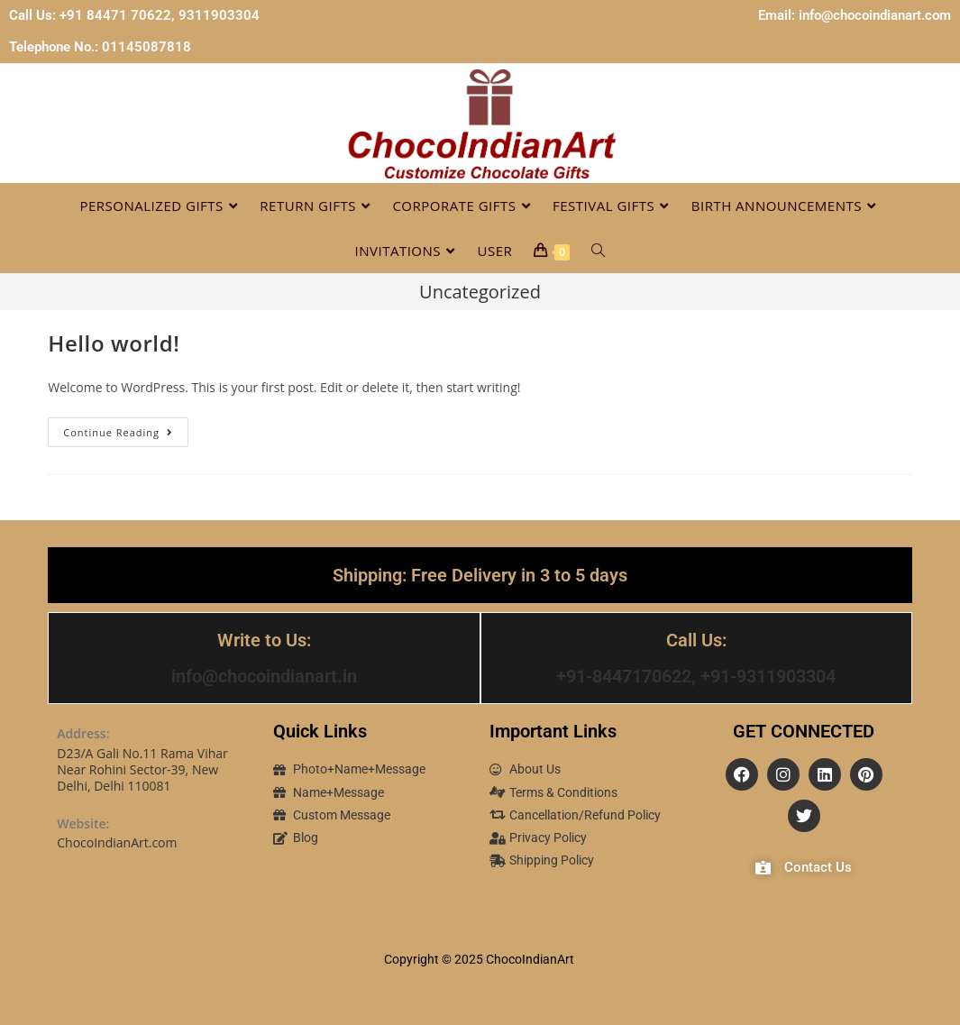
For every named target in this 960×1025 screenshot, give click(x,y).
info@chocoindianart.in (264, 676)
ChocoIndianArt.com (117, 841)
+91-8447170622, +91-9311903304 (696, 676)
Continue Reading (125, 428)
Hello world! (113, 343)
